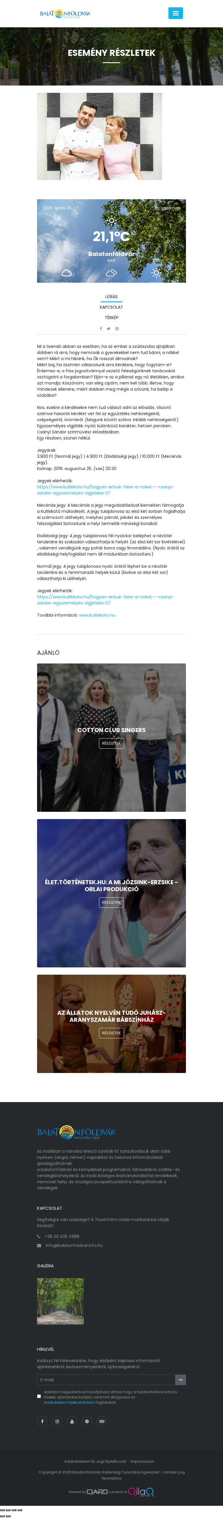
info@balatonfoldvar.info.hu (74, 1245)
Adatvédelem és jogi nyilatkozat (95, 1461)
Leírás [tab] (111, 297)
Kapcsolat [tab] (111, 307)
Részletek (111, 743)
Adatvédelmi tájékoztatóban (69, 1402)
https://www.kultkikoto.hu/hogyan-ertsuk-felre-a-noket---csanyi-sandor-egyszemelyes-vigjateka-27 (105, 490)
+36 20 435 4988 (62, 1236)
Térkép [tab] (112, 318)
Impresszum (142, 1461)
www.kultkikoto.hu (97, 615)
